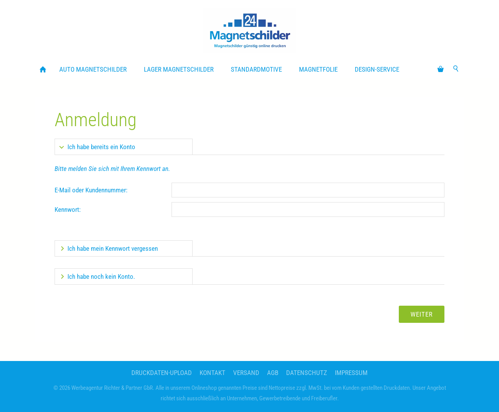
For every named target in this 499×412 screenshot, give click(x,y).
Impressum (351, 373)
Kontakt (212, 373)
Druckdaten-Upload (161, 373)
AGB (272, 373)
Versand (246, 373)
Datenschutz (306, 373)
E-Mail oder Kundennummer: (91, 190)
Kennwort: (68, 209)
